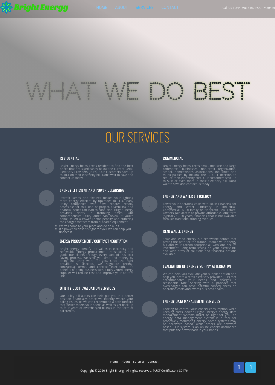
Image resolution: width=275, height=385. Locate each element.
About (126, 362)
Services (139, 362)
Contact (153, 362)
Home (114, 362)
